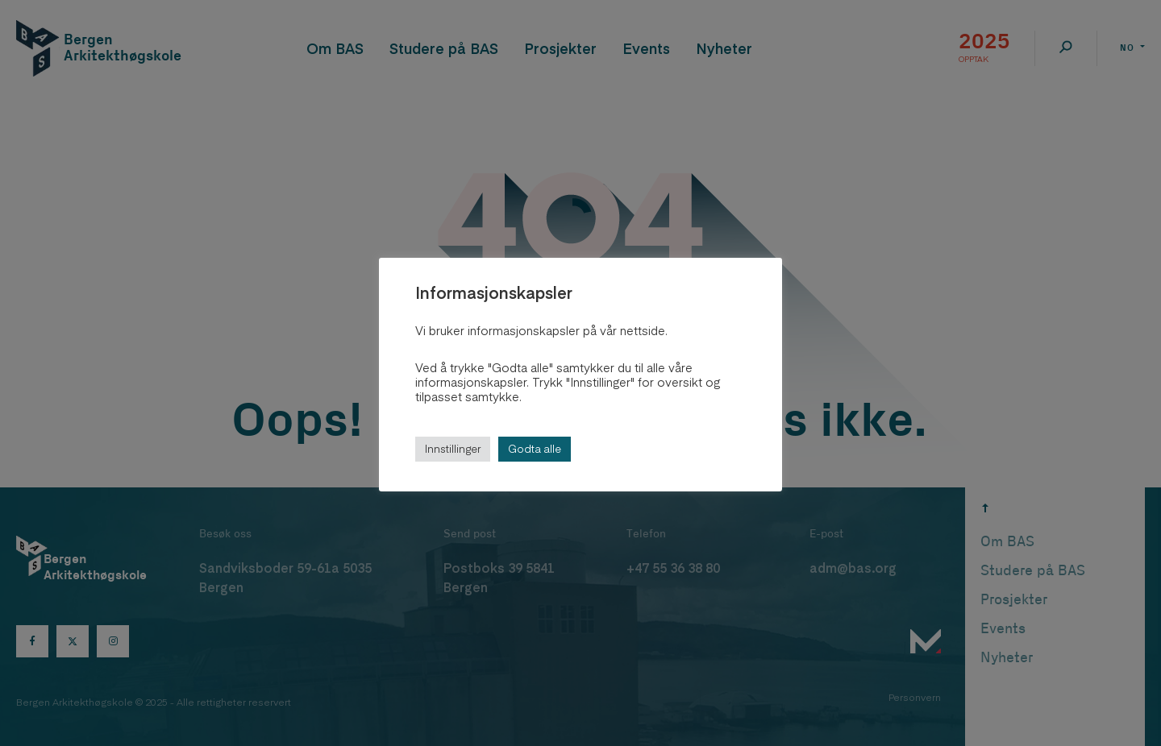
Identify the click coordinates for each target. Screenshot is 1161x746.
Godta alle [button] (534, 448)
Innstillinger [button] (453, 448)
